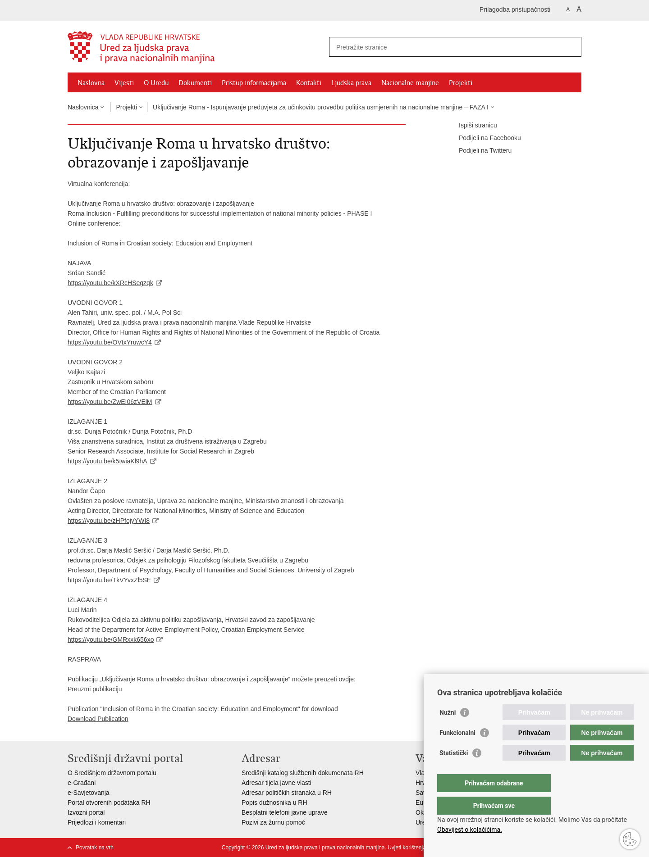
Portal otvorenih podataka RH (109, 802)
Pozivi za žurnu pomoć (273, 822)
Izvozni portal (86, 812)
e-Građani (82, 782)
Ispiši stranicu (471, 126)
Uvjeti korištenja (407, 847)
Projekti (460, 83)
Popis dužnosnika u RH (274, 802)
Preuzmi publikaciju (95, 689)
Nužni (447, 730)
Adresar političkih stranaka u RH (287, 792)
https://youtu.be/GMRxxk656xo (111, 639)
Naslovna (91, 83)
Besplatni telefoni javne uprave (285, 812)
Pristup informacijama (254, 83)
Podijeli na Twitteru (479, 151)
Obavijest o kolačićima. (469, 829)
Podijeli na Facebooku (483, 138)
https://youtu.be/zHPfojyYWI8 (109, 520)
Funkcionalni (457, 750)
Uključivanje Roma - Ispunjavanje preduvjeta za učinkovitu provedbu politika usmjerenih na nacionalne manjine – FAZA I (321, 107)
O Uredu (156, 83)
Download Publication (98, 718)
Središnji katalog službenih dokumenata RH (303, 772)
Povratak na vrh (95, 847)
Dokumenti (195, 83)
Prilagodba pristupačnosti (515, 9)
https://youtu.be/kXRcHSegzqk (110, 282)
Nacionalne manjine (410, 83)
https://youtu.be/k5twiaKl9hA (107, 461)
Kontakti (308, 83)
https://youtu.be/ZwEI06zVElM (110, 401)
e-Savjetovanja (89, 792)
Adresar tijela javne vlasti (276, 782)
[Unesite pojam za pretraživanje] (445, 47)
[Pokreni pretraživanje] (571, 47)
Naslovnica (83, 107)
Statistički (453, 771)
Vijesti (124, 83)
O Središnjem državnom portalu (112, 772)
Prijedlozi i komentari (97, 822)
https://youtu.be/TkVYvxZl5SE (109, 580)
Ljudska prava (351, 83)
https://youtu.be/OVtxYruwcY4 (110, 342)
